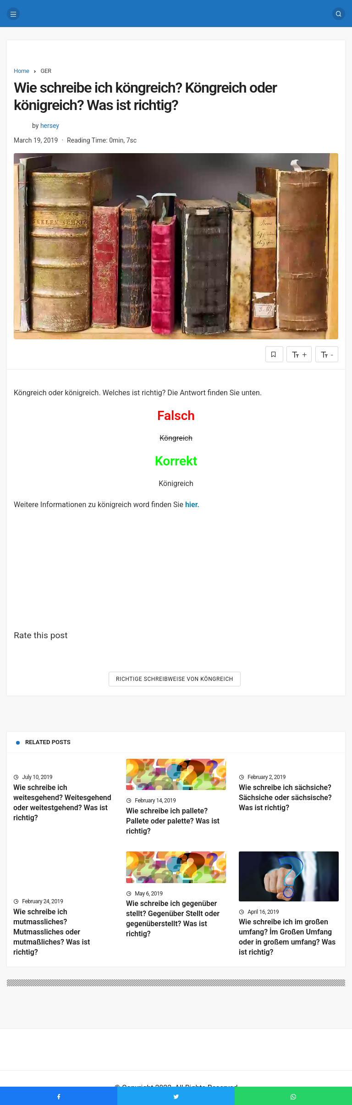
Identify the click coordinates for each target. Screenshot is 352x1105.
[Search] (338, 13)
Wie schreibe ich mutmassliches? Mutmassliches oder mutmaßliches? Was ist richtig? (51, 931)
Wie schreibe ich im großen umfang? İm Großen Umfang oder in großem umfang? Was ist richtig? (287, 937)
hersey (49, 125)
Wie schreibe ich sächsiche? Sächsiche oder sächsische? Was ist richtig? (285, 797)
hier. (192, 504)
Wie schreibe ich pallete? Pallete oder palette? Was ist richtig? (173, 821)
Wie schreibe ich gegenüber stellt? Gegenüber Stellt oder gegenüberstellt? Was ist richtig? (173, 919)
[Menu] (13, 13)
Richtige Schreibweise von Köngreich (174, 679)
